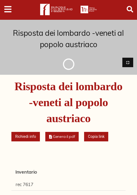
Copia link (96, 136)
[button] (62, 136)
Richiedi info (25, 136)
